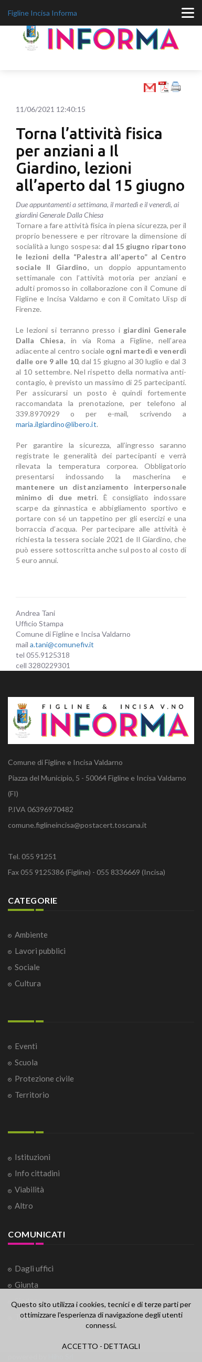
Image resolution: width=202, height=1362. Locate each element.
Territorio (32, 1094)
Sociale (27, 967)
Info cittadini (37, 1173)
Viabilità (29, 1189)
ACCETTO (80, 1346)
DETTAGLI (122, 1346)
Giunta (26, 1284)
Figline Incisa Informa (42, 12)
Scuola (26, 1062)
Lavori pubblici (40, 950)
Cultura (28, 983)
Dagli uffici (34, 1268)
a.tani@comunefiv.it (62, 644)
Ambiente (31, 934)
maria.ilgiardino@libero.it (56, 424)
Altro (24, 1205)
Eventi (26, 1046)
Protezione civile (44, 1078)
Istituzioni (32, 1157)
